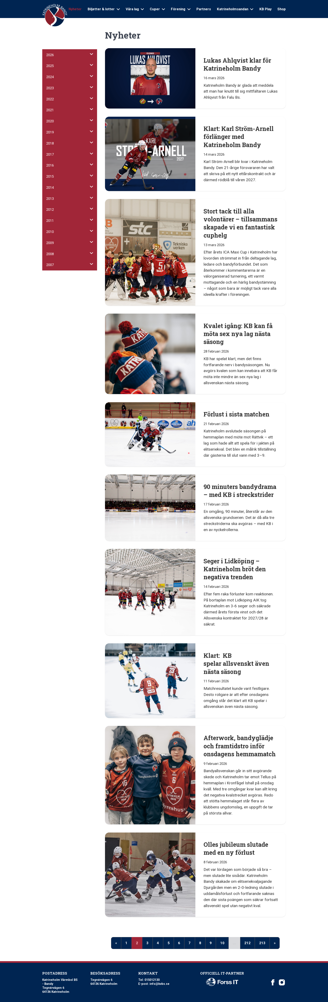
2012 (50, 209)
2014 (50, 187)
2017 (50, 154)
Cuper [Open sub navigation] (157, 9)
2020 (50, 121)
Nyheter (75, 9)
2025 (50, 66)
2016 (50, 165)
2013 (50, 199)
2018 (50, 143)
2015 (50, 176)
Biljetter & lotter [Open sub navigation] (104, 9)
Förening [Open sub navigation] (180, 9)
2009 (50, 243)
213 (262, 943)
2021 (50, 110)
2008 (50, 254)
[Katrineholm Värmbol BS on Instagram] (282, 982)
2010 (50, 232)
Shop (281, 9)
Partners (203, 9)
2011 (50, 221)
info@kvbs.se (159, 984)
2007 (50, 265)
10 (222, 943)
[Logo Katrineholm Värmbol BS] (54, 15)
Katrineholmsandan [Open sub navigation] (235, 9)
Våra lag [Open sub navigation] (135, 9)
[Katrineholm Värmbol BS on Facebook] (273, 982)
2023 (50, 88)
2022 (50, 99)
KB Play (265, 9)
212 (247, 943)
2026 (50, 55)
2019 (50, 132)
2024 (50, 77)
